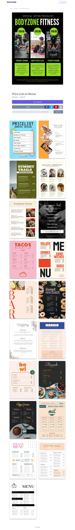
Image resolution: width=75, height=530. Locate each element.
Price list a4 (22, 97)
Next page (37, 527)
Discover (16, 8)
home (11, 8)
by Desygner (15, 97)
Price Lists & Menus (24, 8)
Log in (53, 2)
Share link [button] (58, 111)
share (28, 107)
